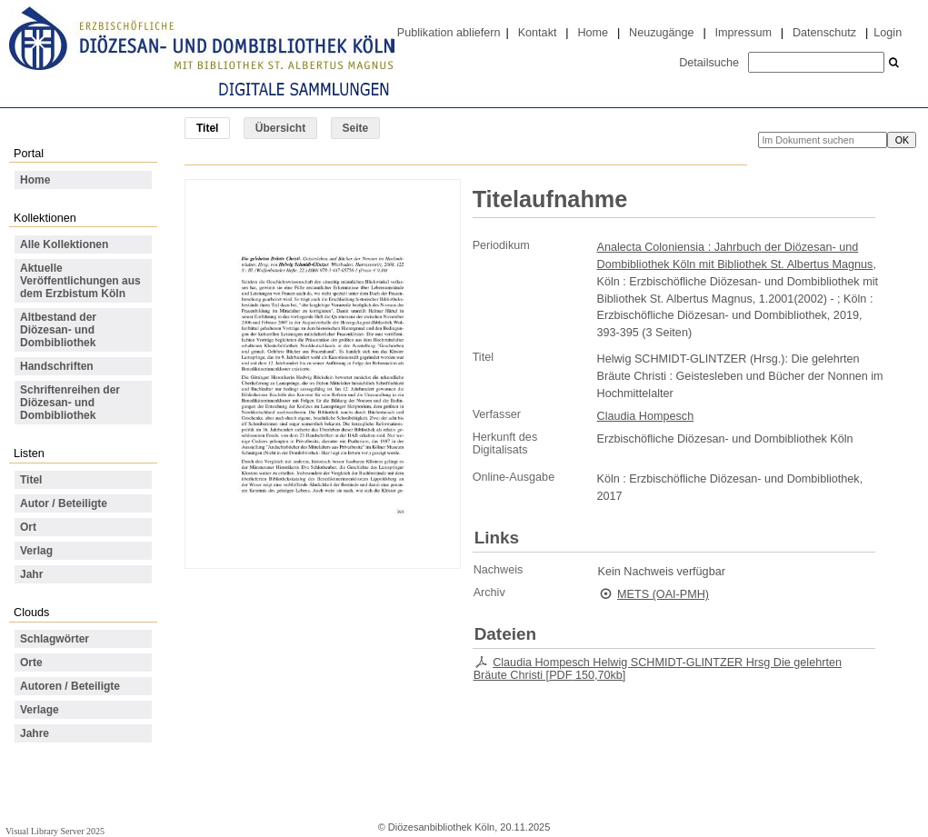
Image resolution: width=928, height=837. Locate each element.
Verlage (39, 709)
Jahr (31, 574)
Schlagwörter (54, 639)
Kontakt (537, 32)
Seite (356, 128)
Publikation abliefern (449, 32)
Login (887, 32)
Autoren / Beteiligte (70, 686)
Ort (28, 527)
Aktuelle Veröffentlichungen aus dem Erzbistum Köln (80, 281)
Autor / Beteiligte (63, 503)
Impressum (743, 32)
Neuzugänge (661, 32)
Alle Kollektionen (64, 244)
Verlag (36, 550)
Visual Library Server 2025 (55, 831)
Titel (31, 479)
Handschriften (57, 366)
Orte (31, 662)
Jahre (34, 733)
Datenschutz (824, 32)
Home (592, 32)
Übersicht (280, 128)
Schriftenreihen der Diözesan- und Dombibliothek (70, 403)
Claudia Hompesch (645, 416)
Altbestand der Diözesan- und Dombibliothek (58, 330)
